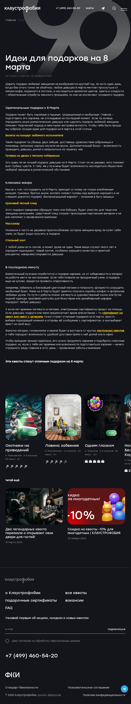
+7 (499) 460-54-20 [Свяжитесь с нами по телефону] (67, 9)
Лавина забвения (62, 447)
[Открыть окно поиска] (113, 9)
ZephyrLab (55, 697)
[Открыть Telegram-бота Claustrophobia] (124, 689)
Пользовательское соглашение (88, 689)
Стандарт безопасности (21, 689)
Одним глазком (99, 447)
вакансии (74, 602)
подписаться (116, 631)
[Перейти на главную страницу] (23, 9)
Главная (10, 21)
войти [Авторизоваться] (89, 9)
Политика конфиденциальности (104, 696)
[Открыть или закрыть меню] (124, 9)
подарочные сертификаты (31, 602)
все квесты (76, 594)
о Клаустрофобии (22, 594)
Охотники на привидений (17, 449)
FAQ (8, 610)
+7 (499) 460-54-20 (31, 657)
